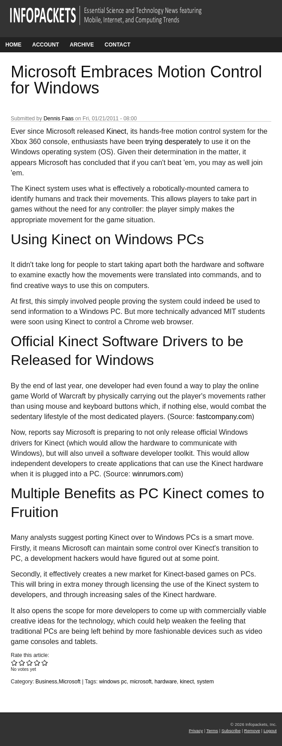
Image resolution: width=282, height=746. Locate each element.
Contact (117, 45)
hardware (166, 681)
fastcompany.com (224, 416)
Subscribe (231, 730)
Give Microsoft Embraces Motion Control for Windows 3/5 (30, 662)
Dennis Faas (58, 118)
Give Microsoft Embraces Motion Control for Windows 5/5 (45, 662)
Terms (212, 730)
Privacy (196, 730)
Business (46, 681)
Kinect (116, 131)
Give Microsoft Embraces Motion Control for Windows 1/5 (14, 662)
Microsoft (69, 681)
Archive (82, 45)
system (205, 681)
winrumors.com (156, 474)
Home (13, 45)
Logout (270, 730)
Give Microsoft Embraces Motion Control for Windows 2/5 (22, 662)
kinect (187, 681)
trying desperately (173, 141)
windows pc (113, 681)
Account (45, 45)
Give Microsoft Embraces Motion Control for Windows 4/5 (37, 662)
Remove (252, 730)
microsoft (141, 681)
